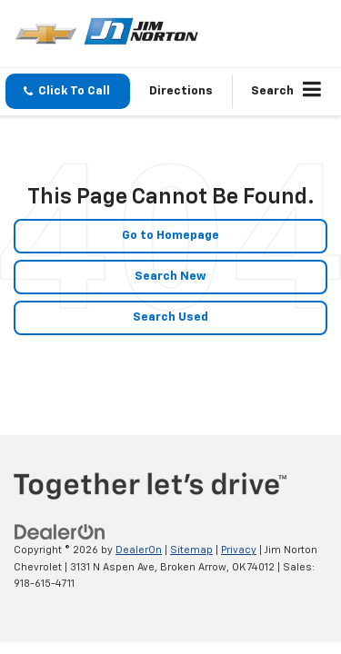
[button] (67, 91)
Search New (170, 276)
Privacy (238, 550)
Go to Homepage (170, 236)
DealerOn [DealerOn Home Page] (138, 550)
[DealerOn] (60, 533)
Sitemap (191, 550)
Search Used (170, 317)
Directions (181, 91)
